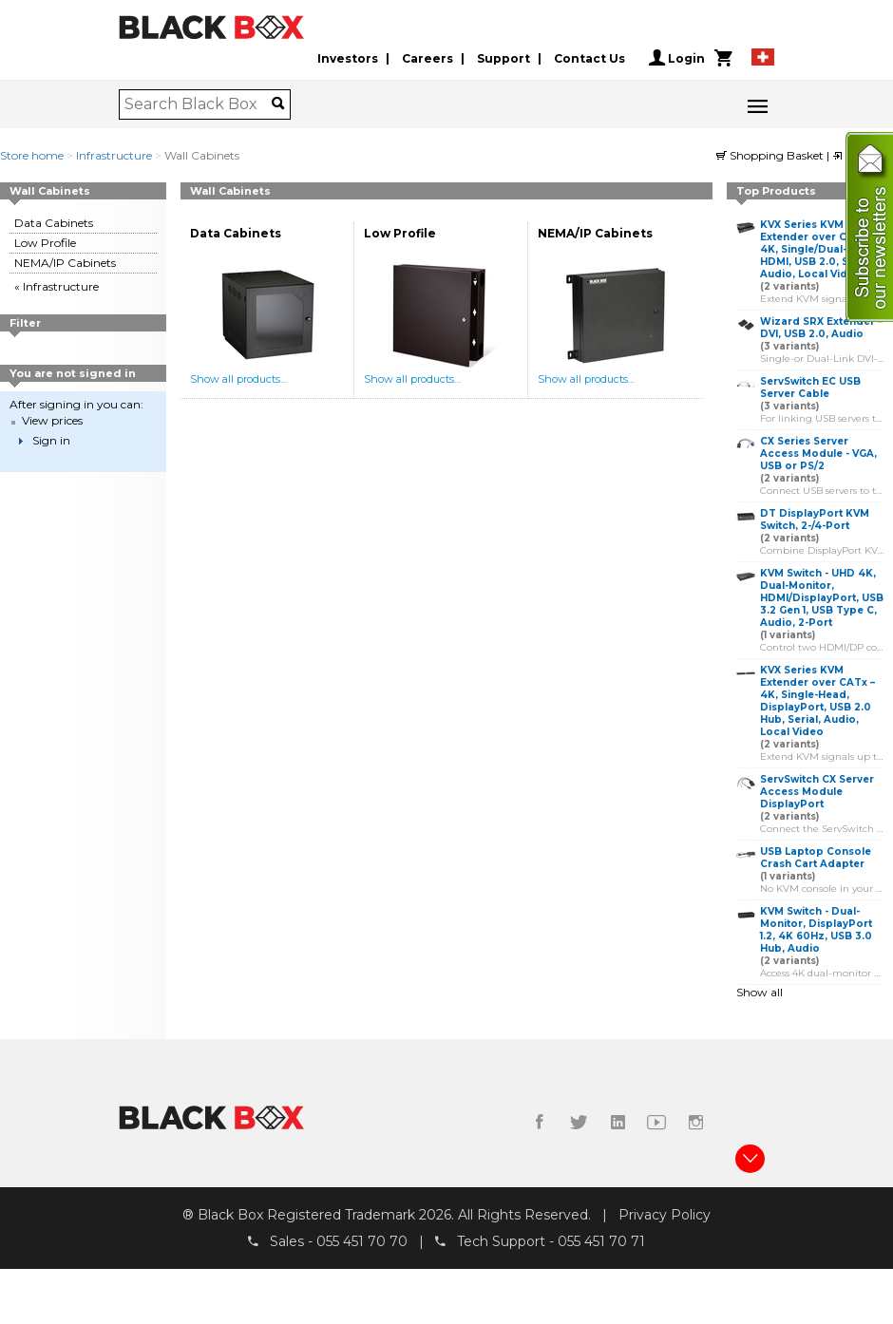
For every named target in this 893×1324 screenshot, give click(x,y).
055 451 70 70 (362, 1241)
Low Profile (45, 243)
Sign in (51, 440)
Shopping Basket (771, 155)
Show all (759, 992)
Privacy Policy (664, 1214)
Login (677, 58)
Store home (32, 155)
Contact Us (589, 58)
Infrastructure (114, 155)
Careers (427, 58)
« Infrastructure (56, 286)
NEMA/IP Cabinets (65, 262)
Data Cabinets (53, 223)
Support (503, 58)
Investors (347, 58)
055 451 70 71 (601, 1241)
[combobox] (198, 104)
